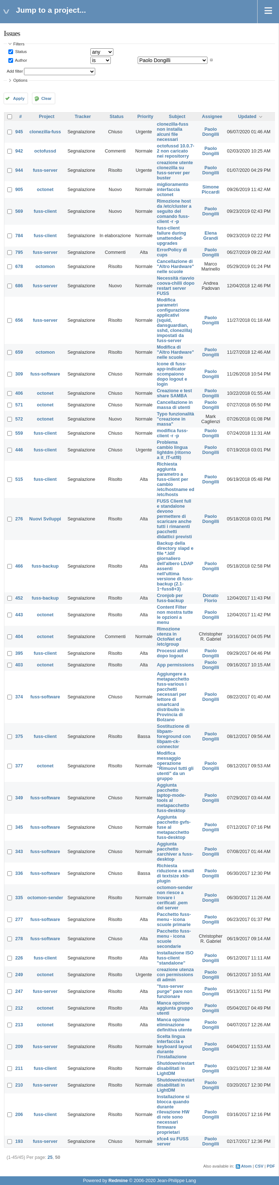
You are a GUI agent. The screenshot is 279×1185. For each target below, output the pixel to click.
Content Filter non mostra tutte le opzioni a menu (175, 615)
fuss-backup (45, 566)
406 (19, 393)
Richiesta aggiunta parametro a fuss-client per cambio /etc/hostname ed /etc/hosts (175, 479)
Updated (247, 116)
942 (19, 151)
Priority (145, 116)
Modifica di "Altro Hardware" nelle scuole (175, 352)
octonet (45, 189)
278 (19, 938)
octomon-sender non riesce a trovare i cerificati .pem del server (175, 897)
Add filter (15, 71)
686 (19, 285)
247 (19, 991)
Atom (246, 1166)
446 (19, 450)
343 (19, 851)
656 (19, 320)
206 (19, 1114)
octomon (45, 266)
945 (19, 131)
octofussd (45, 151)
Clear (46, 98)
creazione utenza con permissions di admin (175, 974)
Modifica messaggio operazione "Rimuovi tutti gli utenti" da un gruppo (175, 766)
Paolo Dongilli (210, 132)
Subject (177, 116)
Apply (18, 98)
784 (19, 235)
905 (19, 189)
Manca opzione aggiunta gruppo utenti (175, 1008)
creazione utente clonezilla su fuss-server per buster (175, 170)
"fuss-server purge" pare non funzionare (175, 991)
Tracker (82, 116)
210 (19, 1085)
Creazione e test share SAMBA (174, 393)
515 (19, 479)
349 (19, 797)
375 (19, 736)
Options (20, 80)
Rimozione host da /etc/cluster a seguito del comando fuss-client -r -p (174, 211)
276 (19, 519)
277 (19, 919)
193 (19, 1141)
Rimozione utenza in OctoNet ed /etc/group (169, 636)
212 (19, 1008)
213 (19, 1024)
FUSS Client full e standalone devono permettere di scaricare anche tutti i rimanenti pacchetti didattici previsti (174, 519)
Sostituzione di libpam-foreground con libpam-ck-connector (174, 736)
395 (19, 653)
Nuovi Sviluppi (45, 519)
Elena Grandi (210, 236)
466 (19, 566)
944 (19, 170)
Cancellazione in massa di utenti (175, 405)
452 (19, 598)
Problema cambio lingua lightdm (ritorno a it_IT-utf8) (174, 450)
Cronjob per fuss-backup (170, 598)
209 (19, 1046)
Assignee (212, 116)
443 (19, 614)
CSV (259, 1166)
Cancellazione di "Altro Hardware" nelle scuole (175, 266)
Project (46, 116)
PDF (271, 1166)
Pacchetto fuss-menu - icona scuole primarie (174, 919)
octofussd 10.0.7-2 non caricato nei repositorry (175, 151)
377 (19, 765)
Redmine (118, 1180)
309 (19, 374)
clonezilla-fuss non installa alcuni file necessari (173, 132)
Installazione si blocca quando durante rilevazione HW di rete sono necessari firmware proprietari (173, 1114)
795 (19, 252)
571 (19, 404)
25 (50, 1157)
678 (19, 266)
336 (19, 873)
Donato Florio (210, 598)
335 (19, 897)
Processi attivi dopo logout (172, 653)
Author (20, 60)
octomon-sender (45, 897)
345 (19, 827)
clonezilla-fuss (45, 131)
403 (19, 664)
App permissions (175, 664)
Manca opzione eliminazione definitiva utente (174, 1024)
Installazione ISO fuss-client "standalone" (175, 958)
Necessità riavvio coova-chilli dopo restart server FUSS (176, 286)
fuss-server (45, 170)
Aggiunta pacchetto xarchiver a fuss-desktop (175, 851)
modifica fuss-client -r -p (172, 433)
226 (19, 958)
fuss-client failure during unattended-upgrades (171, 236)
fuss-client (45, 211)
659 (19, 352)
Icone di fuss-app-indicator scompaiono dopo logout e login (172, 374)
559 (19, 433)
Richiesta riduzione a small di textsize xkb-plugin (175, 873)
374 (19, 696)
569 (19, 211)
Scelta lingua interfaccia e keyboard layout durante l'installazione (174, 1046)
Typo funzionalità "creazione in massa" (175, 419)
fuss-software (45, 374)
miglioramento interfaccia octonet (173, 189)
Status (20, 51)
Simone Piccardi (210, 189)
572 (19, 419)
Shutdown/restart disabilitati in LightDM (176, 1068)
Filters (19, 44)
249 (19, 974)
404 (19, 636)
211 (19, 1068)
